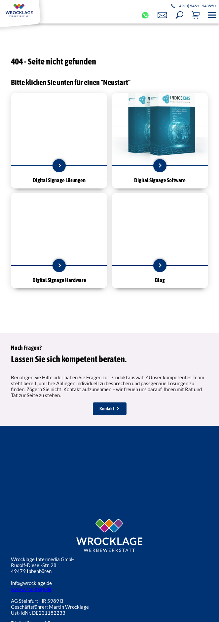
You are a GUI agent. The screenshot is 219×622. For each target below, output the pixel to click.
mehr (59, 165)
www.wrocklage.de (31, 589)
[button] (179, 15)
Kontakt (106, 408)
